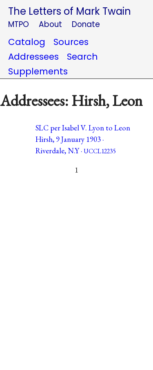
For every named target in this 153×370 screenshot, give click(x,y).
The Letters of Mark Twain (69, 11)
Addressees (33, 57)
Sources (71, 42)
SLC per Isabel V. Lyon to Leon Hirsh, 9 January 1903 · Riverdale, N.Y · (82, 139)
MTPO (18, 24)
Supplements (38, 71)
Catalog (26, 42)
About (50, 24)
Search (82, 57)
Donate (86, 24)
